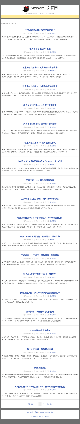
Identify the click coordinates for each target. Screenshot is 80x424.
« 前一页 (30, 404)
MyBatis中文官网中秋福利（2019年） (40, 274)
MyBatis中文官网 (44, 8)
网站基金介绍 (40, 368)
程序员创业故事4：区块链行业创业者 (39, 105)
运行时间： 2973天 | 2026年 (40, 416)
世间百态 (53, 33)
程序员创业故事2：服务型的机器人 (39, 143)
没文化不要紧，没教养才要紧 (40, 349)
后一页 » (50, 404)
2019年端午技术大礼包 (40, 330)
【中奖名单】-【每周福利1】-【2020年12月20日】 (40, 161)
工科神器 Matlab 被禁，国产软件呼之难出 (40, 199)
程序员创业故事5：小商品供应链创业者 (39, 86)
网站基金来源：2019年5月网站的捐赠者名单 (40, 293)
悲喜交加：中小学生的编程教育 (40, 180)
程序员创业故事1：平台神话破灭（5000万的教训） (40, 218)
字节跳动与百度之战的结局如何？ (40, 30)
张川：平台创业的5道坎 (39, 49)
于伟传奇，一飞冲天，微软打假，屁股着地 (40, 255)
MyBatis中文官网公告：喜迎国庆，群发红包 (40, 236)
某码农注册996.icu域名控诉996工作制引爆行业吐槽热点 (40, 387)
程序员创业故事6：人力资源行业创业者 (39, 67)
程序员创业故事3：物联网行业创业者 (39, 124)
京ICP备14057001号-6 (46, 412)
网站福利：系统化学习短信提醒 (40, 312)
